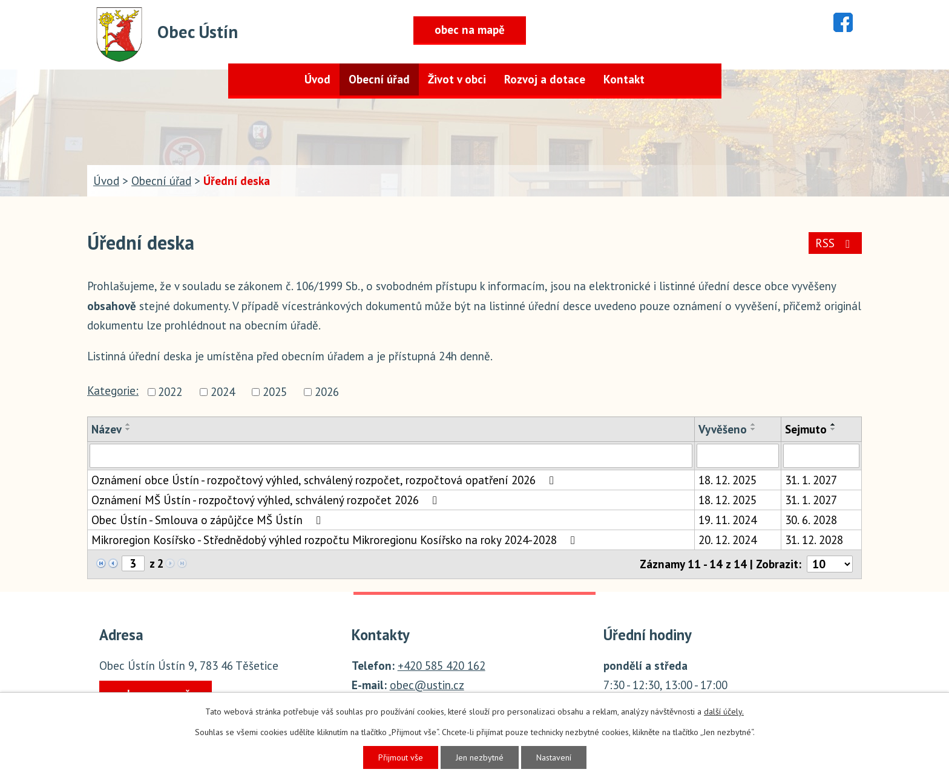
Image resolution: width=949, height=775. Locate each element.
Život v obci (457, 79)
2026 (327, 391)
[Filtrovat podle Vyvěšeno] (738, 456)
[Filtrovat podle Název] (391, 456)
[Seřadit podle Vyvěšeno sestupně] (753, 429)
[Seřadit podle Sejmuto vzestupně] (833, 424)
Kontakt (624, 79)
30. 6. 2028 (811, 520)
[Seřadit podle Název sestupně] (128, 429)
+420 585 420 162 (441, 665)
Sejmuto (806, 429)
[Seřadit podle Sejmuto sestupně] (833, 429)
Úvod (317, 79)
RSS (835, 243)
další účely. (724, 711)
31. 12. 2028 (814, 540)
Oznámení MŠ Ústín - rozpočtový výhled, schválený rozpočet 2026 (266, 500)
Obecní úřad (379, 79)
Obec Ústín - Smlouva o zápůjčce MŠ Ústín (208, 520)
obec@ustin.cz (427, 685)
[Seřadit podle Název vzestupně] (128, 424)
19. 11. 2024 (727, 520)
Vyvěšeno (722, 429)
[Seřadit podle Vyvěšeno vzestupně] (753, 424)
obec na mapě (470, 29)
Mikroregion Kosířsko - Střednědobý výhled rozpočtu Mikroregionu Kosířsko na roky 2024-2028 (335, 540)
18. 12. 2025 (727, 480)
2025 (275, 391)
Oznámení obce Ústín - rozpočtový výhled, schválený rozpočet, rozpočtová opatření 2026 (325, 480)
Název (106, 429)
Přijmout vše (400, 757)
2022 (170, 391)
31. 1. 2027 (811, 480)
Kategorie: (113, 390)
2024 (223, 391)
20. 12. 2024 (727, 540)
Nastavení (553, 757)
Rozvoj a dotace (544, 79)
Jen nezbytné (480, 757)
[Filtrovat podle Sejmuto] (821, 456)
